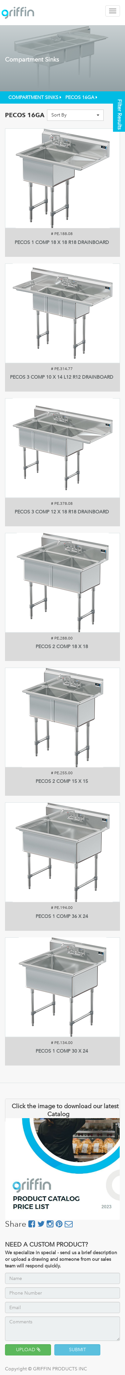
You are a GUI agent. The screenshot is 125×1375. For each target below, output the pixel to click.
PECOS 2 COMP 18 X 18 (62, 646)
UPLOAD (28, 1349)
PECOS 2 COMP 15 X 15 (62, 781)
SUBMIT (77, 1349)
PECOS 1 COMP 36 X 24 (62, 916)
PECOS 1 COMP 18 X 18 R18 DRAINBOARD (62, 242)
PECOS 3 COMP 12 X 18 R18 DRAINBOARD (62, 512)
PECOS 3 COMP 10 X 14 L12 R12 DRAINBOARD (61, 377)
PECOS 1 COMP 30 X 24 (62, 1051)
